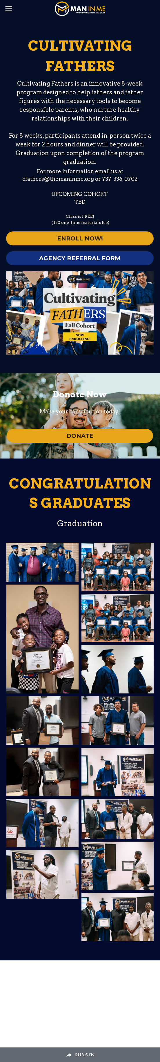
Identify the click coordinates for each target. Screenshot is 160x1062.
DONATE (79, 435)
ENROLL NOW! (80, 238)
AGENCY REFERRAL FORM (80, 258)
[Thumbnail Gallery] (42, 562)
